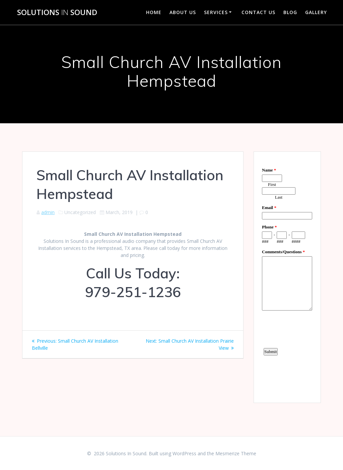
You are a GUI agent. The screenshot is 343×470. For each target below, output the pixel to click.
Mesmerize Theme (235, 453)
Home (153, 12)
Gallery (316, 12)
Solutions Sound (57, 12)
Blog (290, 12)
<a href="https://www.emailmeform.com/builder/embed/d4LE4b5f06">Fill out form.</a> (287, 276)
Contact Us (258, 12)
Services (216, 12)
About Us (182, 12)
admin (48, 212)
